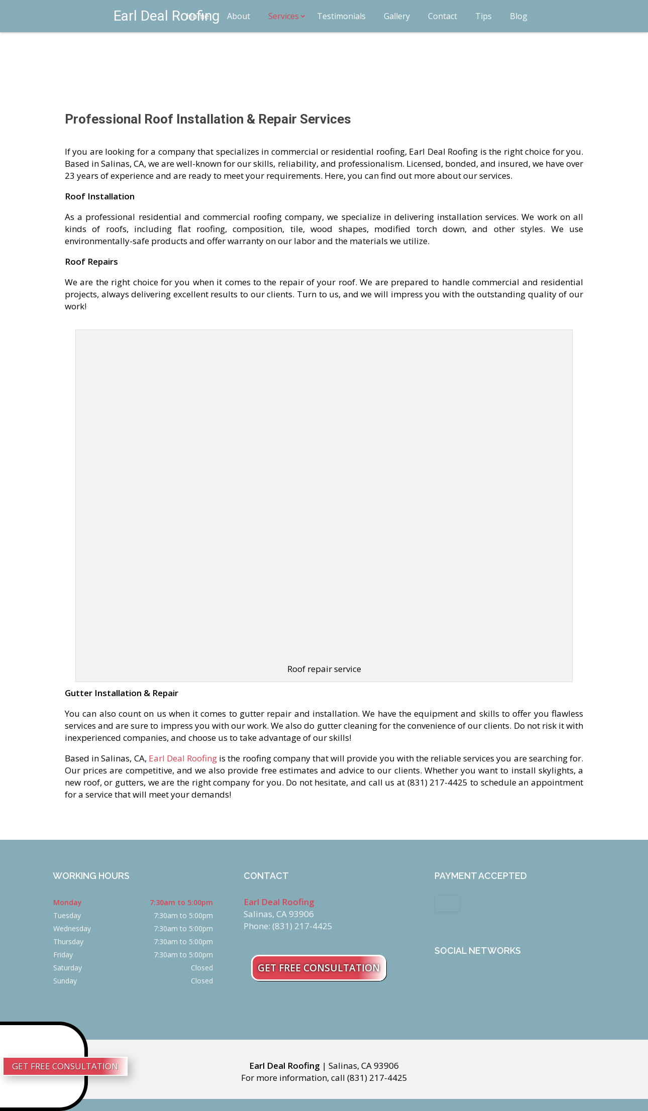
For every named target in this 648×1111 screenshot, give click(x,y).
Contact (442, 16)
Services (283, 16)
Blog (518, 16)
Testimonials (341, 16)
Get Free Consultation (319, 967)
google (462, 979)
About (238, 16)
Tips (483, 16)
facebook (443, 979)
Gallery (397, 16)
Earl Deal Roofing (182, 758)
